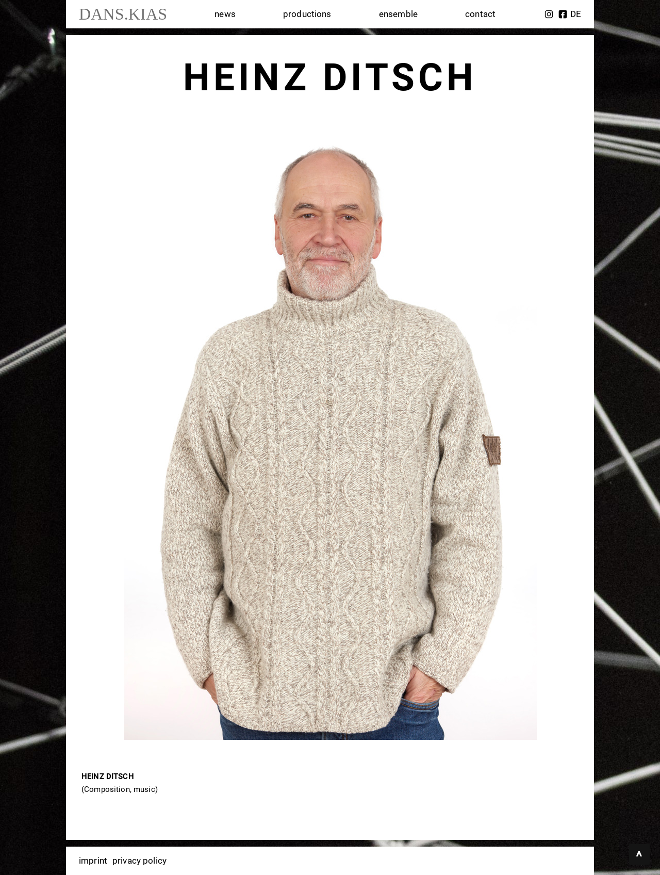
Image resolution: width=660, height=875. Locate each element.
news (225, 14)
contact (480, 14)
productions (307, 14)
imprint (93, 860)
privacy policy (139, 860)
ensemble (398, 14)
